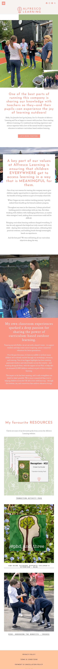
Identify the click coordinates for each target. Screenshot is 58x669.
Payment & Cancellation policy (29, 664)
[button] (3, 3)
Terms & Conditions (29, 659)
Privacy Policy (29, 654)
